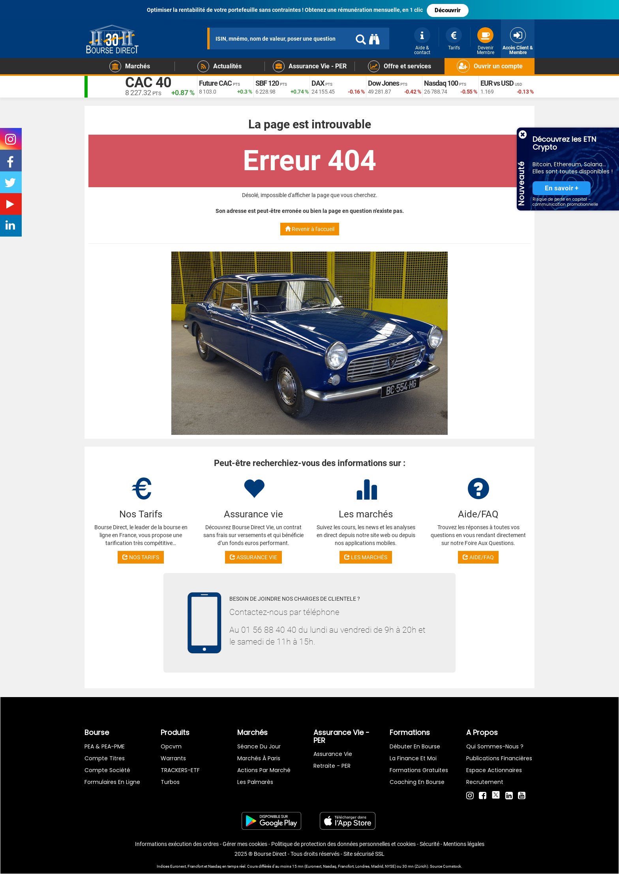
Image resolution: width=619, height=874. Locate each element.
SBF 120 (267, 83)
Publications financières (499, 758)
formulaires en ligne (112, 782)
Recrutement (484, 782)
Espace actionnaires (494, 770)
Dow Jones (383, 83)
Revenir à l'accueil (309, 229)
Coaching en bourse (417, 782)
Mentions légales (463, 844)
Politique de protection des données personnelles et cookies (343, 844)
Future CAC (215, 83)
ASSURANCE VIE (253, 557)
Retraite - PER (332, 766)
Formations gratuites (419, 770)
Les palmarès (255, 782)
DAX (317, 83)
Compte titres (104, 758)
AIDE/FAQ (478, 557)
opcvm (171, 746)
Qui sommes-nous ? (494, 746)
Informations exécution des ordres (177, 844)
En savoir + (561, 188)
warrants (173, 758)
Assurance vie (332, 754)
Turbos (170, 782)
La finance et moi (413, 758)
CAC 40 (148, 83)
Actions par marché (264, 770)
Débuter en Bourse (415, 746)
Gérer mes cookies (245, 844)
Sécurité (429, 844)
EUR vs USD (497, 83)
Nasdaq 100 (441, 83)
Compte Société (107, 770)
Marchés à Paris (258, 758)
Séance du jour (259, 746)
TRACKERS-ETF (180, 770)
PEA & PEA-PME (104, 746)
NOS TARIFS (140, 557)
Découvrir (448, 10)
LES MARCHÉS (365, 557)
